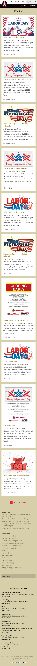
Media (3, 607)
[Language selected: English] (31, 2)
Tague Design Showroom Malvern (12, 636)
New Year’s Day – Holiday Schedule (17, 476)
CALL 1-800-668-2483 (17, 2)
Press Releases (7, 563)
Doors (4, 550)
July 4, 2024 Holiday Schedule (15, 168)
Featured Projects (8, 555)
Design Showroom (8, 548)
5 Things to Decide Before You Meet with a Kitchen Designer (16, 525)
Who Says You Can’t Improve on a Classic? (15, 521)
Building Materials (8, 538)
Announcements (8, 536)
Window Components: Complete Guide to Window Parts (15, 515)
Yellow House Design (21, 659)
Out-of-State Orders (8, 643)
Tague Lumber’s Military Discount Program (15, 528)
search (26, 5)
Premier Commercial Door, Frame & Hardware (16, 628)
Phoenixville (5, 621)
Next (24, 502)
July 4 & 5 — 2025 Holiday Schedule (17, 79)
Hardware (5, 558)
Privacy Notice (29, 656)
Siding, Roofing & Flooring (11, 568)
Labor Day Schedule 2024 (13, 212)
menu (34, 5)
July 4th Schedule (10, 425)
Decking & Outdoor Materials (12, 546)
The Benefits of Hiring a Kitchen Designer (15, 519)
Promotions (6, 565)
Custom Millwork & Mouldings (12, 543)
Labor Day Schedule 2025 (13, 37)
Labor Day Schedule (11, 361)
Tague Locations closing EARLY (16, 320)
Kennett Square (6, 600)
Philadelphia (5, 614)
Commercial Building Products (12, 541)
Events (5, 553)
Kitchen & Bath (7, 560)
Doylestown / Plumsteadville (10, 592)
